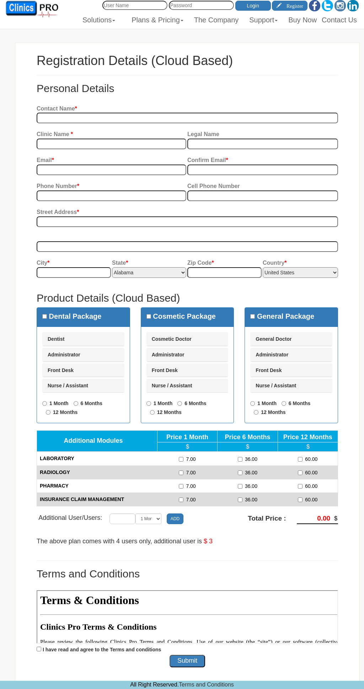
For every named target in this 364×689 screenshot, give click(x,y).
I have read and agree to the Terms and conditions (102, 649)
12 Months (65, 412)
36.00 (247, 459)
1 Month (59, 403)
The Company (216, 20)
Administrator (64, 354)
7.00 (187, 459)
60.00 (307, 459)
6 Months (91, 403)
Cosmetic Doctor (172, 339)
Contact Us (339, 20)
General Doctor (273, 339)
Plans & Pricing (157, 20)
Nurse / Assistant (68, 385)
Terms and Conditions (206, 685)
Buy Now (302, 20)
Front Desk (61, 370)
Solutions (98, 20)
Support (263, 20)
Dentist (56, 339)
